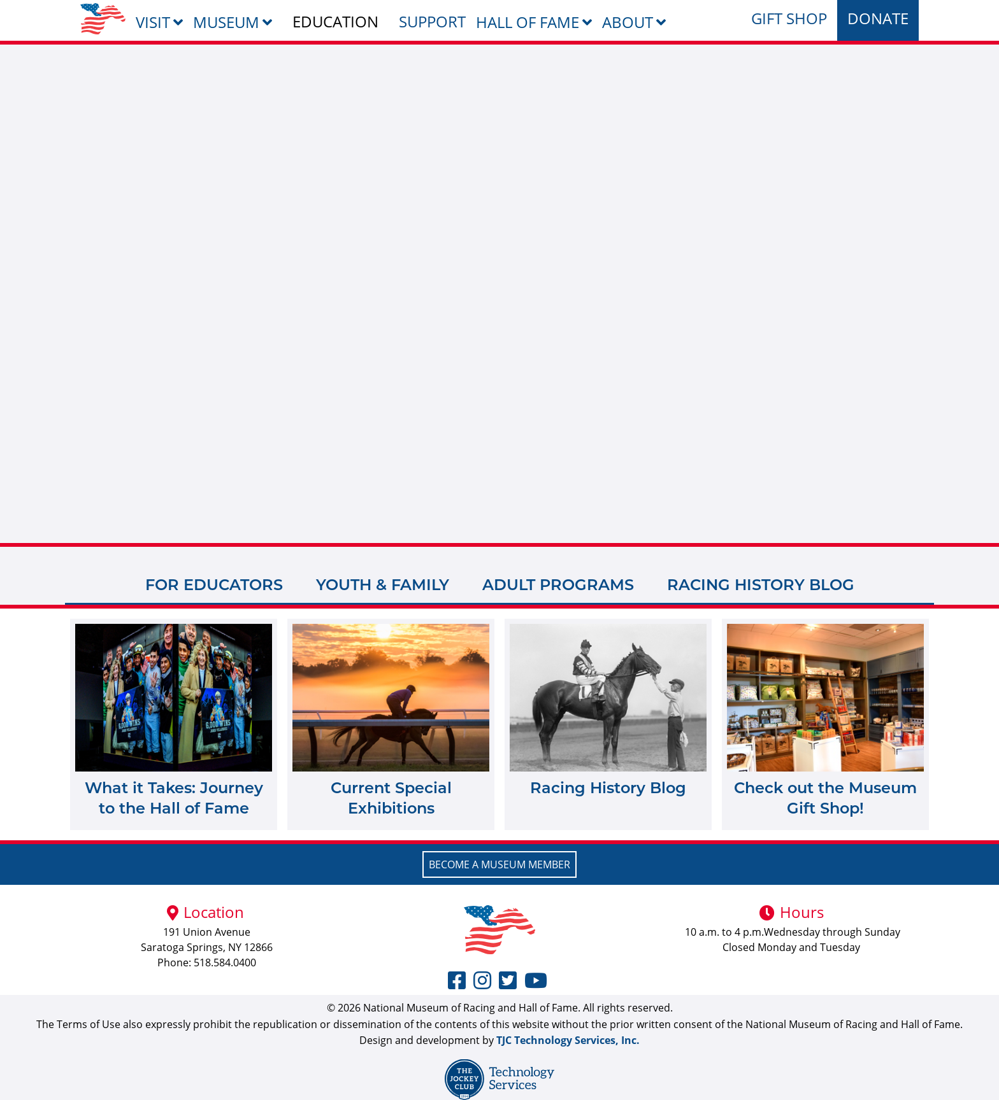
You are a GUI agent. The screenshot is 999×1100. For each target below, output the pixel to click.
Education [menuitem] (335, 21)
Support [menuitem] (432, 21)
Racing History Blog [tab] (760, 584)
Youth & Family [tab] (382, 584)
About (627, 21)
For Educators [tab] (214, 584)
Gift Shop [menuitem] (789, 18)
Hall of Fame (527, 21)
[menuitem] (103, 19)
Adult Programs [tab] (558, 584)
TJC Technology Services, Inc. (568, 1040)
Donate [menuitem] (878, 18)
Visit (153, 21)
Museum (226, 21)
